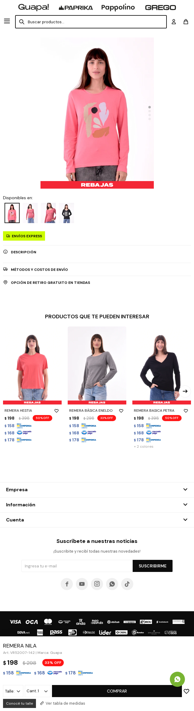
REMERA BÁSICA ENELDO (97, 410)
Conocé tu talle (19, 703)
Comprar (117, 691)
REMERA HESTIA (32, 410)
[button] (149, 107)
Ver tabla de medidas (65, 703)
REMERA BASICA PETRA (161, 410)
